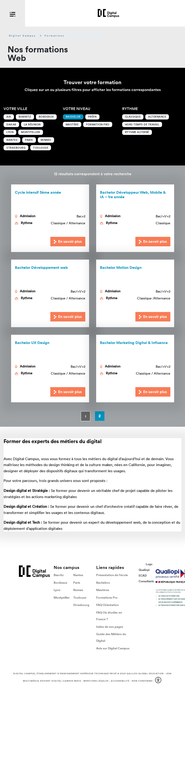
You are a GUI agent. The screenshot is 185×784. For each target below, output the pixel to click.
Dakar (11, 124)
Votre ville (15, 108)
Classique (133, 117)
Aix (8, 117)
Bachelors (103, 583)
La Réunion (32, 124)
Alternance (157, 117)
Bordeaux (46, 117)
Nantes (11, 140)
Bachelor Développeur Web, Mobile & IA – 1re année (133, 194)
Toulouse (40, 148)
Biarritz (25, 117)
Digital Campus (22, 35)
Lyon (9, 132)
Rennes (46, 140)
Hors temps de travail (142, 124)
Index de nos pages (109, 627)
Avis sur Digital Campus (112, 648)
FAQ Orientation (107, 605)
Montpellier (30, 132)
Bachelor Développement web (41, 267)
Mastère (72, 124)
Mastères (102, 590)
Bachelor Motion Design (121, 267)
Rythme (130, 108)
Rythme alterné (137, 132)
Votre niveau (76, 108)
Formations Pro (107, 598)
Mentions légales (95, 681)
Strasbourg (16, 148)
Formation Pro (97, 124)
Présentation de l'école (112, 575)
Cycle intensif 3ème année (38, 192)
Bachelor (73, 117)
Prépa (92, 117)
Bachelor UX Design (32, 342)
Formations (55, 35)
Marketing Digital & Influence (134, 342)
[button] (158, 681)
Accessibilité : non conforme (132, 681)
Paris (29, 140)
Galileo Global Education (145, 673)
